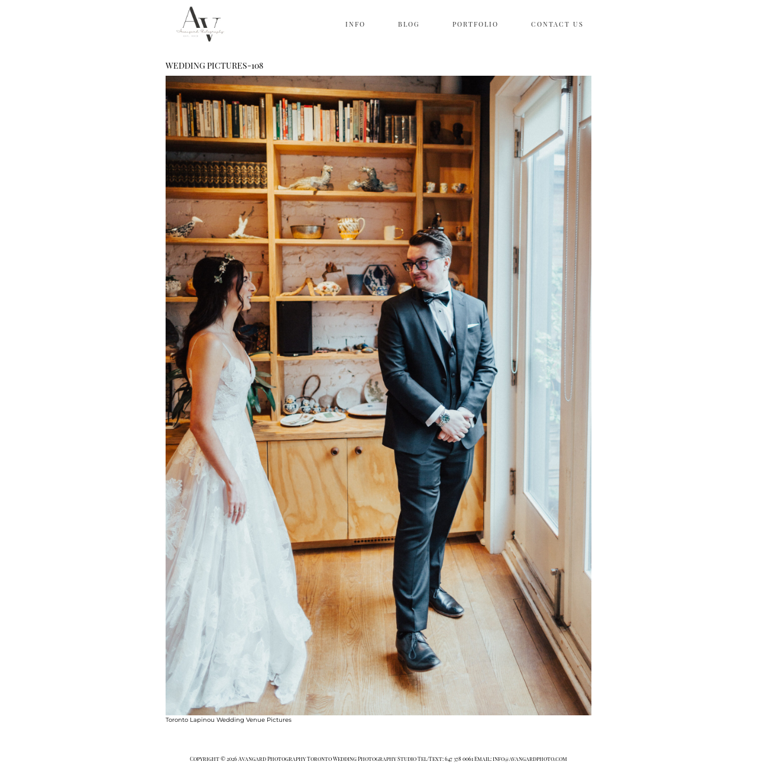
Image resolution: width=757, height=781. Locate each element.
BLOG (409, 24)
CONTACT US (557, 24)
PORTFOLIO (475, 24)
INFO (355, 24)
